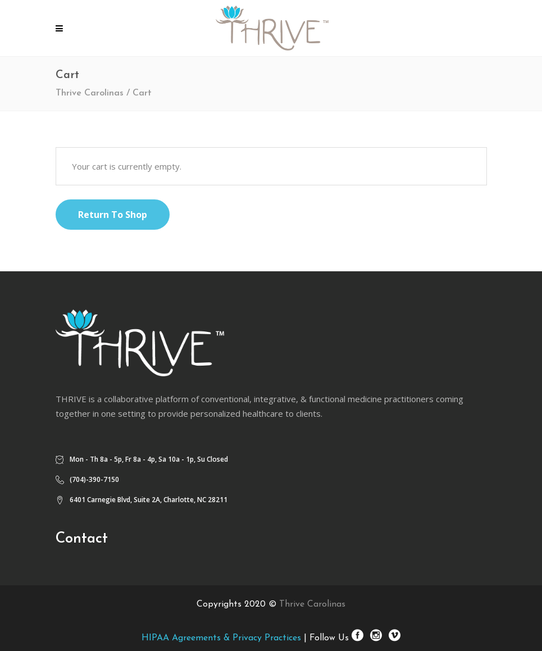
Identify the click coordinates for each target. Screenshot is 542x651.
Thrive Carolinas (90, 93)
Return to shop (112, 214)
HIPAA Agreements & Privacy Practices (221, 638)
